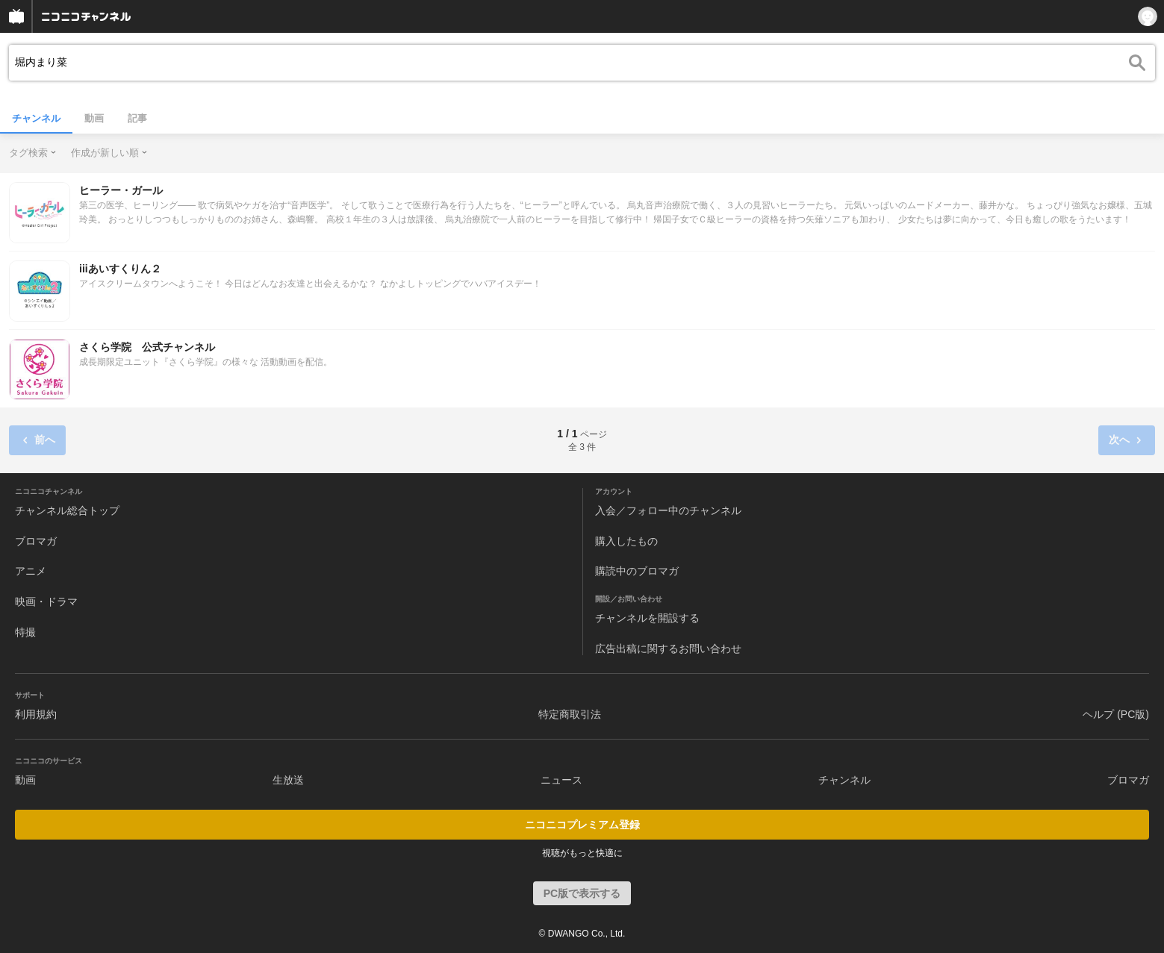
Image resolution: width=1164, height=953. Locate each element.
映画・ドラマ (46, 601)
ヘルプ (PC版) (1116, 714)
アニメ (30, 571)
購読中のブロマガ (637, 571)
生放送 (288, 780)
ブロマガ (36, 541)
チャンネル (36, 118)
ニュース (561, 780)
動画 (94, 118)
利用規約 (36, 714)
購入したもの (626, 541)
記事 (137, 118)
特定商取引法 (569, 714)
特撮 (25, 632)
